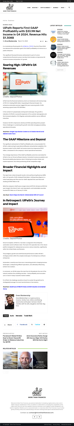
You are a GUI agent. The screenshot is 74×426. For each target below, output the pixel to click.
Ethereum (39, 362)
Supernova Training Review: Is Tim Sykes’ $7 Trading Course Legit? (63, 32)
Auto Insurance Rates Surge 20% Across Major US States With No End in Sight (37, 338)
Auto (12, 316)
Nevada (19, 316)
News (10, 24)
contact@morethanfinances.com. (41, 413)
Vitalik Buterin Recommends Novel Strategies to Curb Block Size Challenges (40, 365)
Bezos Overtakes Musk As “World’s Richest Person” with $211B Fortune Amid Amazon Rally (25, 365)
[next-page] (7, 372)
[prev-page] (4, 372)
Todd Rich (28, 316)
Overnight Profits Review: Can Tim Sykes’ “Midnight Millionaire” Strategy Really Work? (64, 56)
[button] (69, 8)
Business (11, 20)
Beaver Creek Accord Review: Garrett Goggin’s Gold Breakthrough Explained (63, 48)
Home (5, 20)
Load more (60, 70)
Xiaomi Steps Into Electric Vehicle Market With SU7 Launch (26, 195)
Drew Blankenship (11, 41)
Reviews (60, 29)
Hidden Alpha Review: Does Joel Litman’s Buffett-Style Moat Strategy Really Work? (63, 64)
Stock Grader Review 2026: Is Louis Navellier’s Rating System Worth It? (63, 40)
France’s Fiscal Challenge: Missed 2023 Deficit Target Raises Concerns (10, 366)
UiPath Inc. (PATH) (28, 46)
